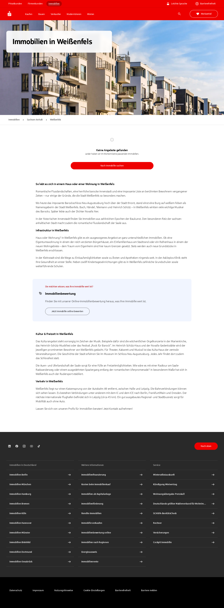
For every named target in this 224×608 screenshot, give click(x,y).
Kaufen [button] (28, 14)
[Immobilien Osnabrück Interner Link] (40, 561)
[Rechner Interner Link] (184, 523)
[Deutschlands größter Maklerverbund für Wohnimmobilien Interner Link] (184, 503)
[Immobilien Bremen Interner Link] (40, 503)
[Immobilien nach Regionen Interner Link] (112, 542)
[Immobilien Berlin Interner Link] (40, 475)
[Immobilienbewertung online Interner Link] (112, 532)
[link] (9, 446)
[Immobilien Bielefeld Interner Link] (40, 542)
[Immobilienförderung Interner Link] (112, 503)
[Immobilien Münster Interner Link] (40, 532)
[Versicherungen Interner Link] (184, 532)
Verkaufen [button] (56, 14)
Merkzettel (203, 13)
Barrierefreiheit (123, 590)
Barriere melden (149, 590)
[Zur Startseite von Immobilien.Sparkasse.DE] (14, 14)
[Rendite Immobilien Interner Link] (112, 513)
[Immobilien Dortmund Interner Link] (40, 552)
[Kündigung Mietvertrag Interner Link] (184, 484)
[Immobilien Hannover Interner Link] (40, 523)
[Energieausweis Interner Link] (112, 552)
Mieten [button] (90, 14)
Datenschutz (15, 590)
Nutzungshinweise (63, 590)
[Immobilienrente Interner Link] (112, 561)
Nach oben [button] (206, 446)
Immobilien (54, 3)
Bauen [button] (41, 14)
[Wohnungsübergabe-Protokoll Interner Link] (184, 494)
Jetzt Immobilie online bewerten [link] (67, 311)
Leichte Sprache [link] (176, 3)
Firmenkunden (35, 3)
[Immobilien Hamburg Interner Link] (40, 494)
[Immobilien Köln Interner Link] (40, 513)
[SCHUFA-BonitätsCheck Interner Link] (184, 513)
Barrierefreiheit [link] (205, 3)
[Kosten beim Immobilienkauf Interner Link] (112, 484)
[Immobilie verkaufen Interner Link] (112, 523)
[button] (94, 590)
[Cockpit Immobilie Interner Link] (184, 542)
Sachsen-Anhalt (35, 119)
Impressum (38, 590)
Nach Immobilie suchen (112, 165)
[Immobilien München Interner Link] (40, 484)
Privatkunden (15, 3)
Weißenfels (55, 119)
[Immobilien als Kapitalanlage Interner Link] (112, 494)
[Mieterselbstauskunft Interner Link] (184, 475)
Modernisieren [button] (74, 14)
